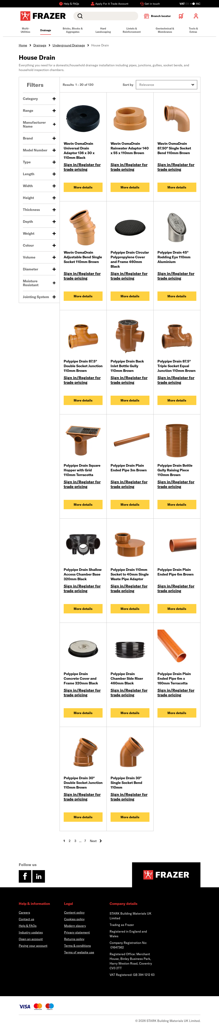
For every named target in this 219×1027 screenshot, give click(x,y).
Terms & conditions (77, 946)
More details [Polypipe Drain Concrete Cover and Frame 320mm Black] (83, 713)
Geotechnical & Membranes (165, 30)
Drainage (45, 30)
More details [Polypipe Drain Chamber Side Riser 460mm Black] (130, 713)
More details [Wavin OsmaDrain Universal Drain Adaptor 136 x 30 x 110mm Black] (83, 187)
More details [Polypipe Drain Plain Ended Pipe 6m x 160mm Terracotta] (176, 713)
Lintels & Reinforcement (132, 30)
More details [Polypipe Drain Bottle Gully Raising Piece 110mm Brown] (176, 504)
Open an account (31, 939)
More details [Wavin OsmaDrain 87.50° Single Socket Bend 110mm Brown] (176, 187)
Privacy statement (77, 932)
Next (96, 841)
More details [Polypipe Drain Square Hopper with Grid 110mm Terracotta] (83, 504)
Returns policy (74, 939)
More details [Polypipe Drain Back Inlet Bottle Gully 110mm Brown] (130, 400)
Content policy (74, 912)
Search (79, 16)
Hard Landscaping (103, 30)
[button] (166, 84)
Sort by (128, 85)
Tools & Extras (193, 30)
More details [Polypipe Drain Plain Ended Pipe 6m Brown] (176, 609)
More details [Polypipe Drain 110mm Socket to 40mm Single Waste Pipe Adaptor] (130, 609)
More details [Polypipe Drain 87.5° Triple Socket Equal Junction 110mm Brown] (176, 400)
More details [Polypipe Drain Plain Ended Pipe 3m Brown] (130, 504)
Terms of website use (79, 952)
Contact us (26, 919)
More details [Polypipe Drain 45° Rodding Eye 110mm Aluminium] (176, 296)
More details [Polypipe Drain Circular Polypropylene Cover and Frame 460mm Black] (130, 296)
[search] (105, 16)
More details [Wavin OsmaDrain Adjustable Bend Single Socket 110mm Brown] (83, 296)
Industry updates (31, 932)
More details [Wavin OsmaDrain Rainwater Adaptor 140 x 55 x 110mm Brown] (130, 187)
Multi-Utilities (25, 30)
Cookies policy (74, 919)
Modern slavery (75, 926)
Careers (24, 912)
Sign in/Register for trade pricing (82, 167)
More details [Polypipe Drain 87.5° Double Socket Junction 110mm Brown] (83, 400)
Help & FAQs (28, 926)
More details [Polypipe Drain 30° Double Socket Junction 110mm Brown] (83, 817)
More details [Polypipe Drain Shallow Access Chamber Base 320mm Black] (83, 609)
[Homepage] (166, 875)
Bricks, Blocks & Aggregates (73, 30)
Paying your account (33, 946)
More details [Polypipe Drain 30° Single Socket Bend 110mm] (130, 817)
